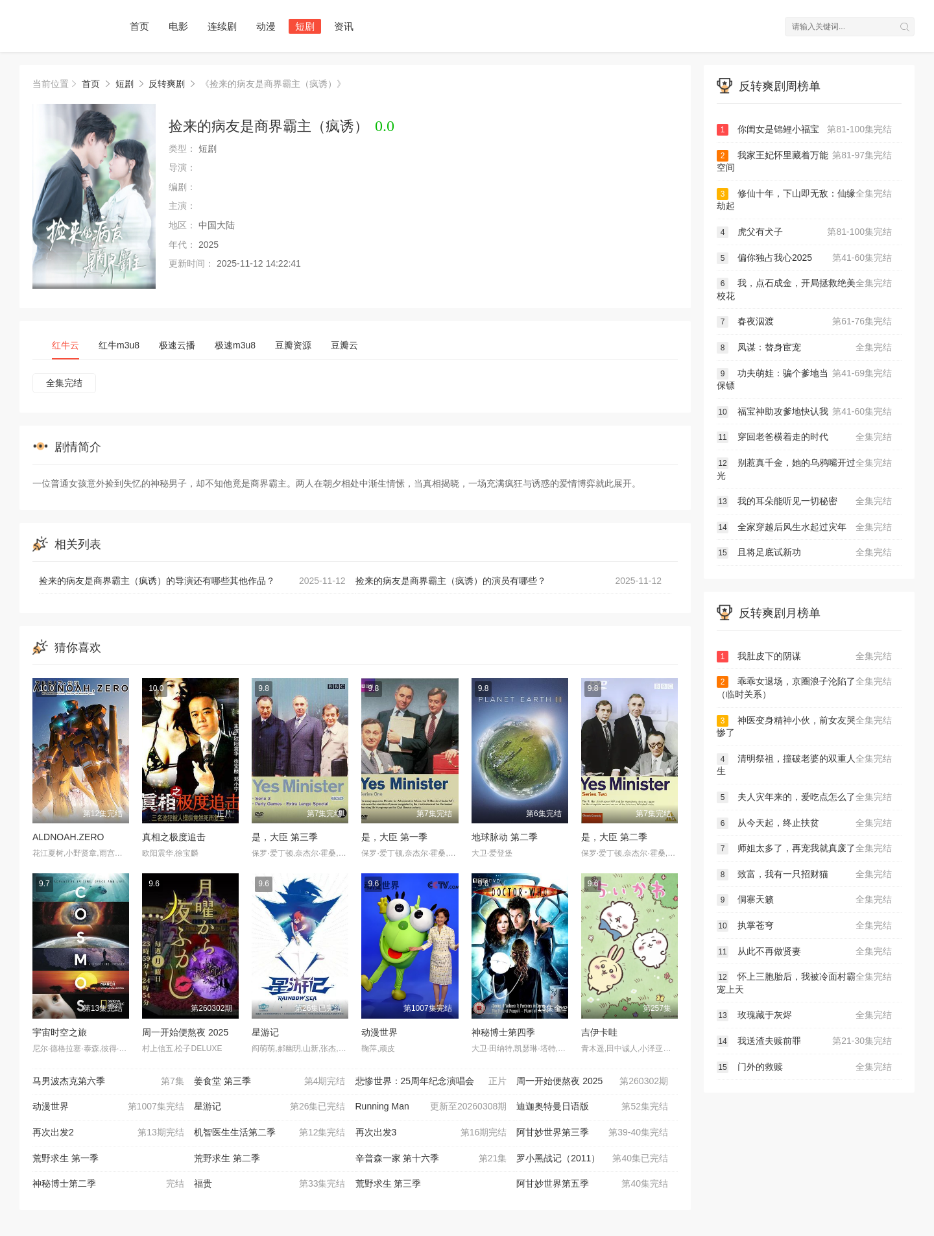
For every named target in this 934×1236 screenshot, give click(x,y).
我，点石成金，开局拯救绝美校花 (804, 289)
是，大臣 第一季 (394, 837)
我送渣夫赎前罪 (804, 1041)
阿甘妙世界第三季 (592, 1132)
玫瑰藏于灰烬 (804, 1015)
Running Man (431, 1106)
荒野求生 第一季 (65, 1158)
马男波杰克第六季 (108, 1081)
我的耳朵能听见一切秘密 (804, 501)
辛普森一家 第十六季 (431, 1158)
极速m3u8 (235, 345)
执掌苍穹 (804, 925)
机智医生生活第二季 (270, 1132)
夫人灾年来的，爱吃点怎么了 (804, 797)
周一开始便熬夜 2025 (185, 1032)
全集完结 (64, 383)
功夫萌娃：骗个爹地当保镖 (804, 379)
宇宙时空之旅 (59, 1032)
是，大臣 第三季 (285, 837)
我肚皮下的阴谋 (804, 656)
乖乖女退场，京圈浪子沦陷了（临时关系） (804, 687)
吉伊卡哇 (599, 1032)
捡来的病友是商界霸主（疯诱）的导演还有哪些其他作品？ (192, 581)
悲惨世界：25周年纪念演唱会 (431, 1081)
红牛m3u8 (119, 345)
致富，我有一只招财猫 (804, 874)
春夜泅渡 (804, 321)
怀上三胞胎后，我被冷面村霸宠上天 (804, 983)
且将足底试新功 (804, 552)
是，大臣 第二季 (614, 837)
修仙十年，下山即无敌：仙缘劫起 (804, 200)
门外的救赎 (804, 1067)
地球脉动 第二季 (505, 837)
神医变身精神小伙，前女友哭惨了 (804, 726)
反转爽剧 (167, 84)
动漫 (266, 26)
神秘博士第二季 (108, 1184)
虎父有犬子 (804, 232)
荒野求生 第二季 (227, 1158)
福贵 (270, 1184)
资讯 (343, 26)
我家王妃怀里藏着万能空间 (804, 161)
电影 (178, 26)
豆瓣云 (344, 345)
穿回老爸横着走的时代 (804, 437)
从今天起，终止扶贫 (804, 823)
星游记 (265, 1032)
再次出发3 (431, 1132)
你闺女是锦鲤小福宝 (804, 129)
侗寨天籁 (804, 899)
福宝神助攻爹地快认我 (804, 412)
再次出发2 (108, 1132)
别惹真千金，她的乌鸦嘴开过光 (804, 469)
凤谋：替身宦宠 (804, 347)
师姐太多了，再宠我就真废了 (804, 848)
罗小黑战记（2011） (592, 1158)
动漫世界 (379, 1032)
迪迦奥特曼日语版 (592, 1106)
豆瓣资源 (293, 345)
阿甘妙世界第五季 (592, 1184)
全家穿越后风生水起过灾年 (804, 527)
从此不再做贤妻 (804, 951)
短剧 (305, 26)
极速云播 (177, 345)
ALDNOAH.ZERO (68, 837)
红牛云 (65, 345)
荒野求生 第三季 (388, 1183)
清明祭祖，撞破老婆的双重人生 (804, 765)
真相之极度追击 (174, 837)
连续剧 (222, 26)
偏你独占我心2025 (804, 258)
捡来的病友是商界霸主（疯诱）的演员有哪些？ (508, 581)
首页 (139, 26)
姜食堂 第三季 (270, 1081)
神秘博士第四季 (503, 1032)
